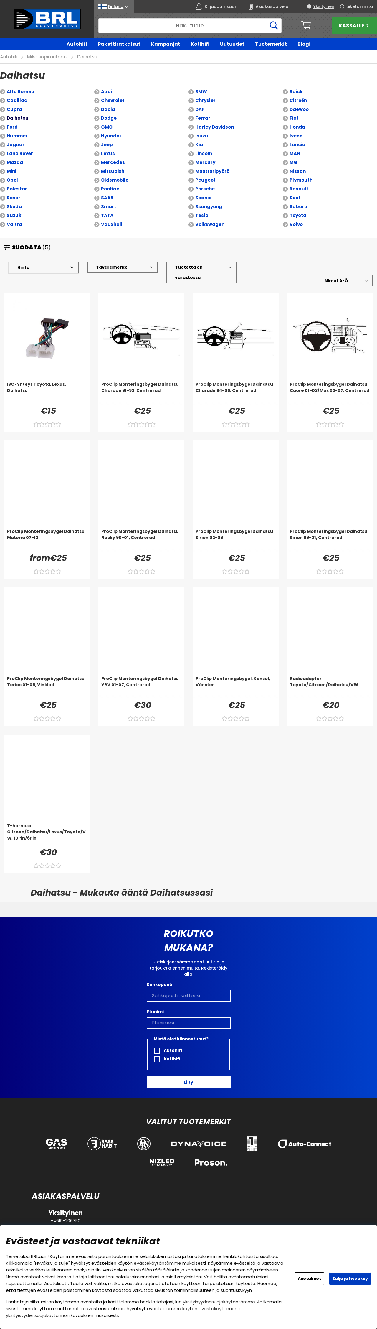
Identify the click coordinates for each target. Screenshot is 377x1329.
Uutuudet (232, 44)
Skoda (14, 207)
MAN (295, 154)
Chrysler (205, 101)
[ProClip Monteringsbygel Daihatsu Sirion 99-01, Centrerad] (330, 540)
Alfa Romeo (20, 92)
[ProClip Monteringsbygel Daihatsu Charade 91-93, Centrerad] (141, 393)
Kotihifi (200, 44)
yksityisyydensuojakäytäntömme (219, 1302)
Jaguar (15, 145)
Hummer (17, 136)
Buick (296, 92)
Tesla (202, 216)
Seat (295, 198)
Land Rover (20, 154)
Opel (12, 180)
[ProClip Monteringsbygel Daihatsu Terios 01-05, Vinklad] (47, 687)
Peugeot (205, 180)
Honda (297, 127)
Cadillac (17, 101)
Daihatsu (87, 57)
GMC (107, 127)
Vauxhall (112, 224)
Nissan (298, 171)
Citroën (298, 101)
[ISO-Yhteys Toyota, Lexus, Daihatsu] (47, 393)
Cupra (14, 109)
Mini (11, 171)
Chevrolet (113, 101)
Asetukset (309, 1279)
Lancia (297, 145)
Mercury (205, 163)
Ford (12, 127)
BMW (201, 92)
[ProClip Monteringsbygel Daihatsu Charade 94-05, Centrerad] (236, 393)
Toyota (298, 216)
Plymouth (301, 180)
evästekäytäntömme (157, 1263)
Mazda (15, 163)
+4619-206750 (65, 1221)
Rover (13, 198)
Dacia (108, 109)
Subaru (298, 207)
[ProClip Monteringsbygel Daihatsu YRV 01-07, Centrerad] (141, 687)
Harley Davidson (214, 127)
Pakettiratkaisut (119, 44)
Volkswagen (209, 224)
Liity (188, 1082)
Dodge (109, 118)
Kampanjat (165, 44)
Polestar (17, 189)
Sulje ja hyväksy (350, 1279)
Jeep (107, 145)
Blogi (303, 44)
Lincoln (203, 154)
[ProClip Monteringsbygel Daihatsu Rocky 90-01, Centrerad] (141, 540)
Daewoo (299, 109)
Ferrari (203, 118)
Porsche (205, 189)
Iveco (296, 136)
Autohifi (77, 44)
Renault (299, 189)
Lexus (108, 154)
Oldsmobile (114, 180)
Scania (203, 198)
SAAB (107, 198)
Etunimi (155, 1012)
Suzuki (14, 216)
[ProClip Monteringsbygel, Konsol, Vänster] (236, 687)
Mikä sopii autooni (47, 57)
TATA (107, 216)
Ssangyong (208, 207)
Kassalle (354, 25)
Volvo (296, 224)
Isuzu (201, 136)
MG (293, 163)
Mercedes (113, 163)
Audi (106, 92)
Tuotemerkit (271, 44)
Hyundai (111, 136)
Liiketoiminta (359, 6)
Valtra (14, 224)
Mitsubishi (113, 171)
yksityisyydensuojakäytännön (38, 1315)
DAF (199, 109)
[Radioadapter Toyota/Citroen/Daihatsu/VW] (330, 687)
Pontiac (110, 189)
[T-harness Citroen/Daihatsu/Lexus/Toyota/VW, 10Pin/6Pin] (47, 835)
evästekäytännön (218, 1308)
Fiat (294, 118)
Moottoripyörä (212, 171)
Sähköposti (159, 985)
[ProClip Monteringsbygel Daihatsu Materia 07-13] (47, 540)
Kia (199, 145)
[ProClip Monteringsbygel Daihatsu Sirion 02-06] (236, 540)
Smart (108, 207)
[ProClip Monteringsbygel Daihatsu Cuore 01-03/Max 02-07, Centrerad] (330, 393)
